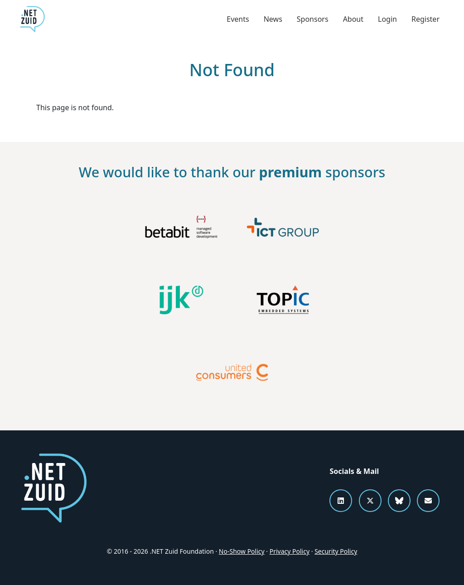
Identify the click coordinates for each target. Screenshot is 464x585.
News (273, 19)
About (353, 19)
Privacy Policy (289, 551)
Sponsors (313, 19)
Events (238, 19)
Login (387, 19)
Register (425, 19)
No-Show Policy (242, 551)
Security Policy (335, 551)
